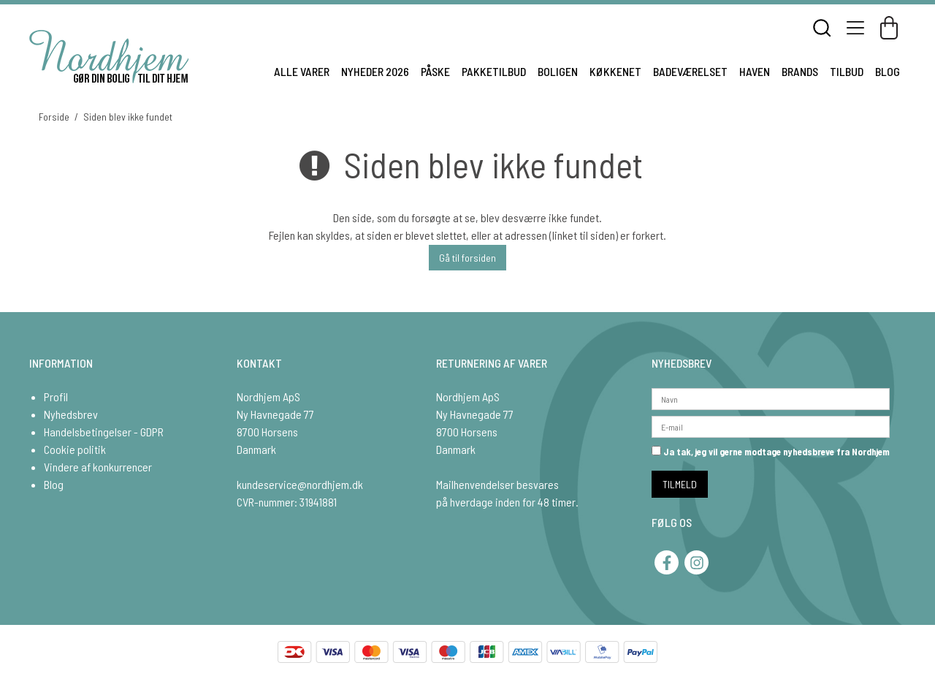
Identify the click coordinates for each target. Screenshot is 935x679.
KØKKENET (615, 71)
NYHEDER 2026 (375, 71)
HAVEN (754, 71)
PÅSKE (435, 71)
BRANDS (800, 71)
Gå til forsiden (467, 257)
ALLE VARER (301, 71)
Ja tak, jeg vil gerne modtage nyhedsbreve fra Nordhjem (771, 452)
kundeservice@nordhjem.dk (300, 484)
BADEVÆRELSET (690, 71)
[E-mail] (771, 425)
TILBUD (846, 71)
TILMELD (680, 484)
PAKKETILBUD (494, 71)
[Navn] (771, 397)
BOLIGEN (558, 71)
